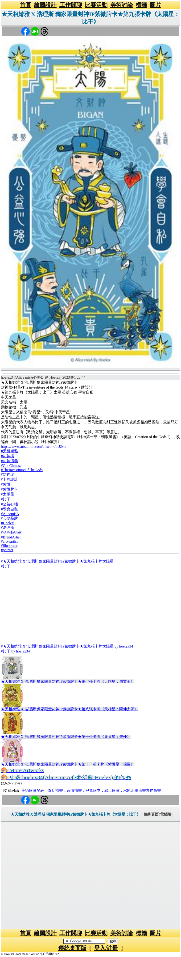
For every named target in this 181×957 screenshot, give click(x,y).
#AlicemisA (10, 514)
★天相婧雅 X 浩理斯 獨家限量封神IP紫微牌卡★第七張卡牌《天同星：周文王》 (67, 681)
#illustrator (9, 546)
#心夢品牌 (9, 518)
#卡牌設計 (9, 479)
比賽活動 (96, 5)
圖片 (155, 5)
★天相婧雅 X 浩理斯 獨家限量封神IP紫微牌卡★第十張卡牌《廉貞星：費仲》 (66, 737)
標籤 (141, 5)
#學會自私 (9, 509)
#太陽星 (7, 494)
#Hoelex (7, 523)
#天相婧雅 (9, 451)
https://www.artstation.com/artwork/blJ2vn (33, 447)
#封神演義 (9, 461)
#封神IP (7, 474)
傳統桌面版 (72, 948)
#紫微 (5, 484)
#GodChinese (11, 466)
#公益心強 (9, 504)
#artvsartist (9, 541)
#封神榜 (7, 456)
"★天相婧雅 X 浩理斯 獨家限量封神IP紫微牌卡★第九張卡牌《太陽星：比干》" (75, 814)
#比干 (5, 499)
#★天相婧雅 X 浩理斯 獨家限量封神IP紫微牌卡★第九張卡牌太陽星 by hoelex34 (67, 646)
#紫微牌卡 (9, 489)
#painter (7, 550)
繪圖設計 (45, 5)
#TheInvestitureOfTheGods (22, 470)
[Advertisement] (90, 603)
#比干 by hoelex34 (15, 651)
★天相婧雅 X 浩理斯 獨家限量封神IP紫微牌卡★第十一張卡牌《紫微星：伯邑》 (67, 764)
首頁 (25, 5)
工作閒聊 (70, 5)
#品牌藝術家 (11, 532)
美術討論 (121, 5)
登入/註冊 (106, 948)
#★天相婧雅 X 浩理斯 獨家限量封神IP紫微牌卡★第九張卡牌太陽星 (57, 561)
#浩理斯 (7, 527)
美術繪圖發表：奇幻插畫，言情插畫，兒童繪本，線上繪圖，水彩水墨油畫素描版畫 (91, 790)
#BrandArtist (11, 537)
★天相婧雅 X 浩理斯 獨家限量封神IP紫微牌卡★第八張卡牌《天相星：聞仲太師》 (69, 709)
